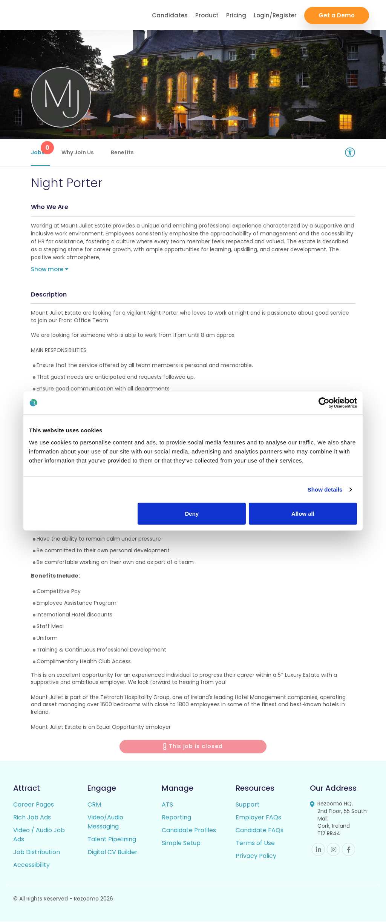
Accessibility (31, 865)
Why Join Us (77, 152)
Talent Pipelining (111, 839)
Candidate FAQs (259, 830)
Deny (192, 513)
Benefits (122, 152)
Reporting (176, 817)
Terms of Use (255, 843)
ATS (167, 805)
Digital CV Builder (112, 852)
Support (248, 805)
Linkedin (318, 849)
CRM (94, 805)
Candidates (170, 15)
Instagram (333, 849)
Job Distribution (36, 852)
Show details (325, 489)
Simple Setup (181, 843)
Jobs (40, 148)
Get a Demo (337, 15)
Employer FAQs (258, 817)
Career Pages (33, 805)
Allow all (302, 513)
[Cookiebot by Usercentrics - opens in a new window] (324, 403)
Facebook (348, 849)
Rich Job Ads (32, 817)
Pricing (236, 15)
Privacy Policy (256, 856)
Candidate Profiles (189, 830)
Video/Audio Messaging (105, 822)
